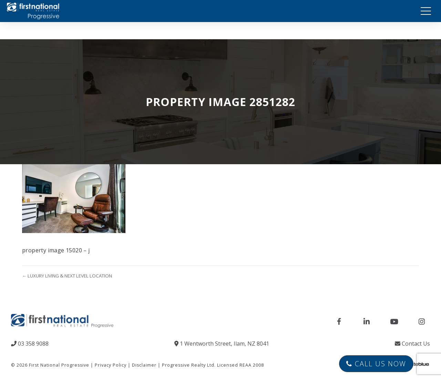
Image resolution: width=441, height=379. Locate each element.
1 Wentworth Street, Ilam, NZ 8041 (221, 343)
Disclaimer (144, 365)
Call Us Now (376, 363)
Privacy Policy (110, 365)
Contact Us (412, 343)
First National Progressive (59, 365)
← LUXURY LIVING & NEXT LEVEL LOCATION (67, 276)
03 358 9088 (30, 343)
